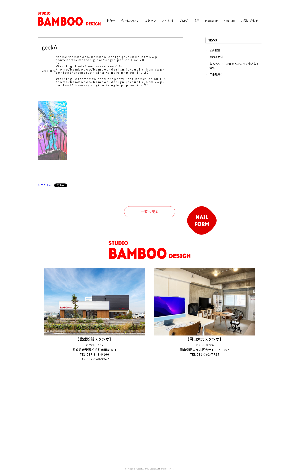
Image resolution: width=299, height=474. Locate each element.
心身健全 (214, 50)
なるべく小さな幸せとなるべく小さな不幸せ (234, 65)
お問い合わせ (250, 20)
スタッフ (150, 20)
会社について (130, 20)
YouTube (229, 20)
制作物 (111, 20)
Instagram (211, 20)
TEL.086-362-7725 (204, 354)
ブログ (183, 20)
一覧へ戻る (149, 212)
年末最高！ (216, 74)
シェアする (44, 184)
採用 (196, 20)
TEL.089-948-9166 (94, 354)
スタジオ (168, 20)
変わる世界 (216, 57)
